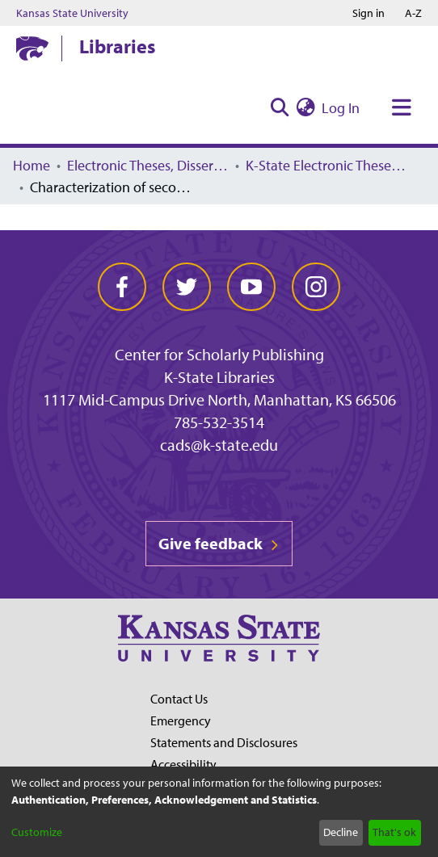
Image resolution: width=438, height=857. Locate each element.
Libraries (117, 46)
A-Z (413, 13)
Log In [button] (341, 108)
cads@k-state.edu (219, 445)
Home (31, 165)
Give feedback (219, 543)
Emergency (180, 720)
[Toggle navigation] (401, 107)
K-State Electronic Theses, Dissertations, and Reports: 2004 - (326, 165)
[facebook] (122, 287)
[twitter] (186, 287)
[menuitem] (305, 108)
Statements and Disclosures (223, 742)
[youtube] (251, 287)
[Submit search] (279, 108)
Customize (36, 832)
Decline (340, 832)
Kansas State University (72, 12)
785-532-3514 (219, 422)
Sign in (368, 12)
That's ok (394, 832)
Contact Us (179, 699)
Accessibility (183, 764)
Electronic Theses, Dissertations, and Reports (148, 165)
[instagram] (316, 287)
